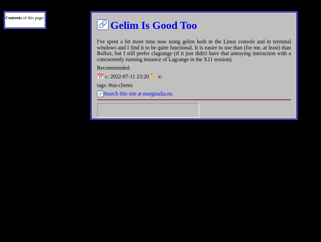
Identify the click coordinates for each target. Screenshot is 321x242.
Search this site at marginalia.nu (138, 93)
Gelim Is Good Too (153, 25)
